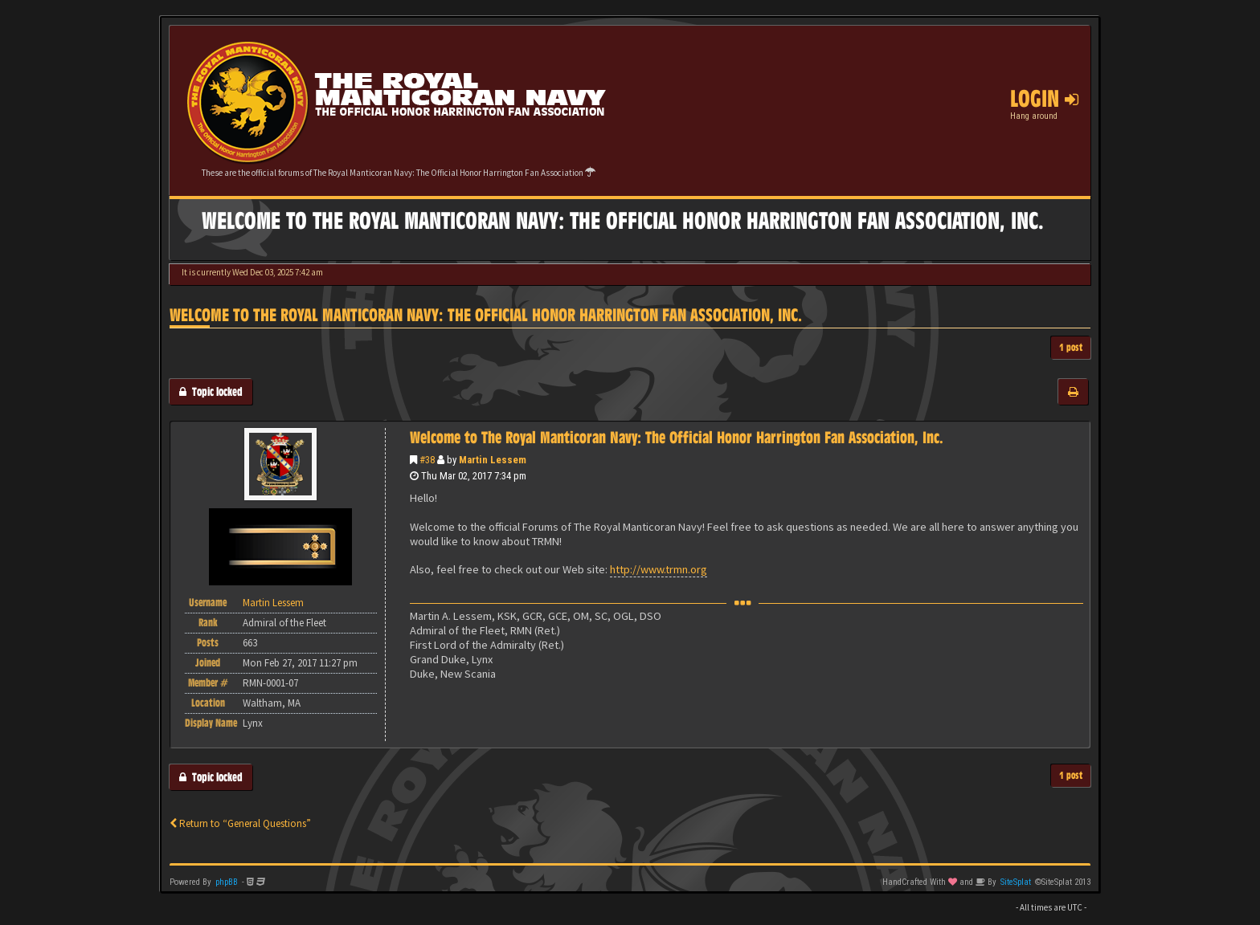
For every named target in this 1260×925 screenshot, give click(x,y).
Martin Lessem (492, 460)
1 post (1070, 347)
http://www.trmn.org (658, 569)
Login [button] (1044, 98)
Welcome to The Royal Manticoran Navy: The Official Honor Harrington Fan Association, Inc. (486, 315)
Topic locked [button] (211, 391)
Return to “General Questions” (240, 823)
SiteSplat (1015, 882)
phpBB (226, 882)
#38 (427, 460)
